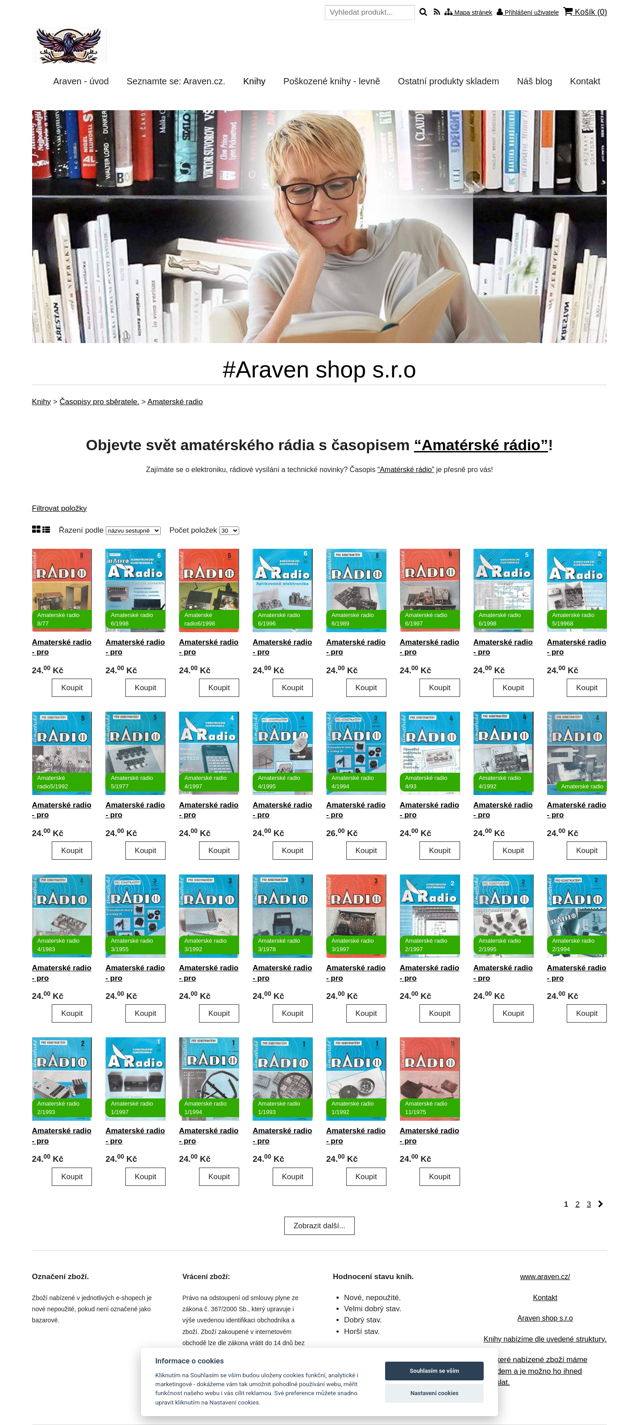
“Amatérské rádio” (481, 444)
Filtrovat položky (59, 508)
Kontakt (545, 1297)
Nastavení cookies (435, 1393)
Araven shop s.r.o (545, 1318)
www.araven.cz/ (545, 1276)
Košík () (585, 12)
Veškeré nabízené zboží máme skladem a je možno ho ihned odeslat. (535, 1371)
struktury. (545, 1339)
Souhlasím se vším (434, 1370)
